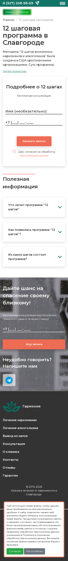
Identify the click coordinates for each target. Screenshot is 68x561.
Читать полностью (14, 71)
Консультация (14, 444)
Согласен (15, 551)
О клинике (11, 452)
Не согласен (34, 551)
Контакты (10, 459)
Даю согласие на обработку (34, 153)
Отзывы (9, 467)
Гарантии (10, 475)
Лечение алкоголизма (20, 428)
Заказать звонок (34, 141)
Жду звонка (34, 344)
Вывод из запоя (15, 436)
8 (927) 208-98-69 (18, 3)
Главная (9, 20)
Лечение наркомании (20, 420)
